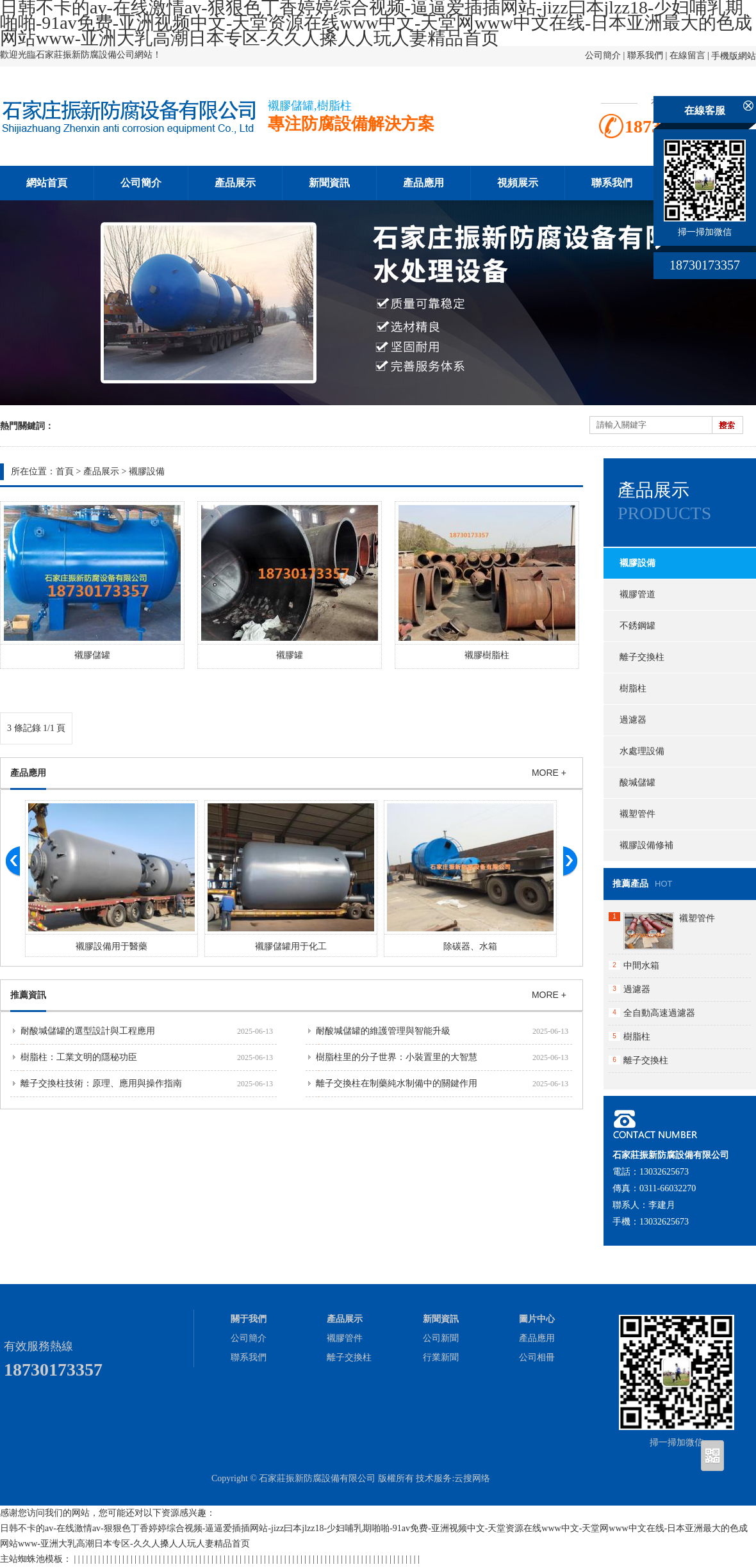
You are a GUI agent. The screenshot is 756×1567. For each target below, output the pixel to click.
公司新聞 (441, 1338)
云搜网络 (472, 1478)
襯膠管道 (637, 594)
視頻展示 (517, 182)
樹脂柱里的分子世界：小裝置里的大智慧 (396, 1057)
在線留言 (687, 55)
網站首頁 (46, 182)
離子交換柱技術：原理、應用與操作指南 (101, 1083)
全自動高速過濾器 (659, 1013)
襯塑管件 (637, 814)
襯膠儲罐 (92, 655)
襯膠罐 (289, 655)
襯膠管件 (345, 1338)
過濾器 (633, 720)
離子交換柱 (642, 657)
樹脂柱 (633, 688)
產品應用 (423, 182)
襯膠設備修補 (646, 845)
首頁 (65, 471)
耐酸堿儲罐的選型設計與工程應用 (88, 1031)
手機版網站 (733, 56)
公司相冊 (537, 1357)
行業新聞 (441, 1357)
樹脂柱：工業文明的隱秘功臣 (79, 1057)
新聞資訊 (329, 182)
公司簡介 (603, 55)
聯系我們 (645, 55)
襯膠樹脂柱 (486, 655)
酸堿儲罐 (637, 782)
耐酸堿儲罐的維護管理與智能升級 (383, 1031)
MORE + (549, 772)
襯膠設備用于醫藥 (111, 946)
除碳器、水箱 (470, 946)
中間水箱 (641, 965)
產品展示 (235, 182)
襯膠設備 (147, 471)
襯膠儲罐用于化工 (291, 946)
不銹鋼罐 (637, 626)
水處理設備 (642, 751)
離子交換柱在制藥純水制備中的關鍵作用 (396, 1083)
